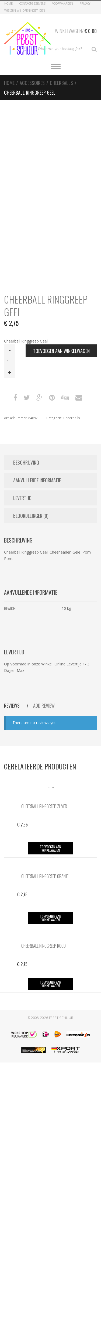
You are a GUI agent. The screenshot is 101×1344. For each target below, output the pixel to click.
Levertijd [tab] (22, 497)
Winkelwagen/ (76, 30)
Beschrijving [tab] (26, 462)
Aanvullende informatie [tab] (37, 480)
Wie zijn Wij (12, 10)
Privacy (85, 3)
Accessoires (32, 82)
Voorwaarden (62, 3)
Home (8, 3)
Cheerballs (61, 82)
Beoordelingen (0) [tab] (30, 515)
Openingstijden (34, 10)
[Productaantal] (9, 361)
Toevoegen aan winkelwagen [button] (50, 848)
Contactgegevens (32, 3)
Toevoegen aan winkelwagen (61, 350)
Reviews (12, 705)
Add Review (44, 705)
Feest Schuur (61, 1017)
